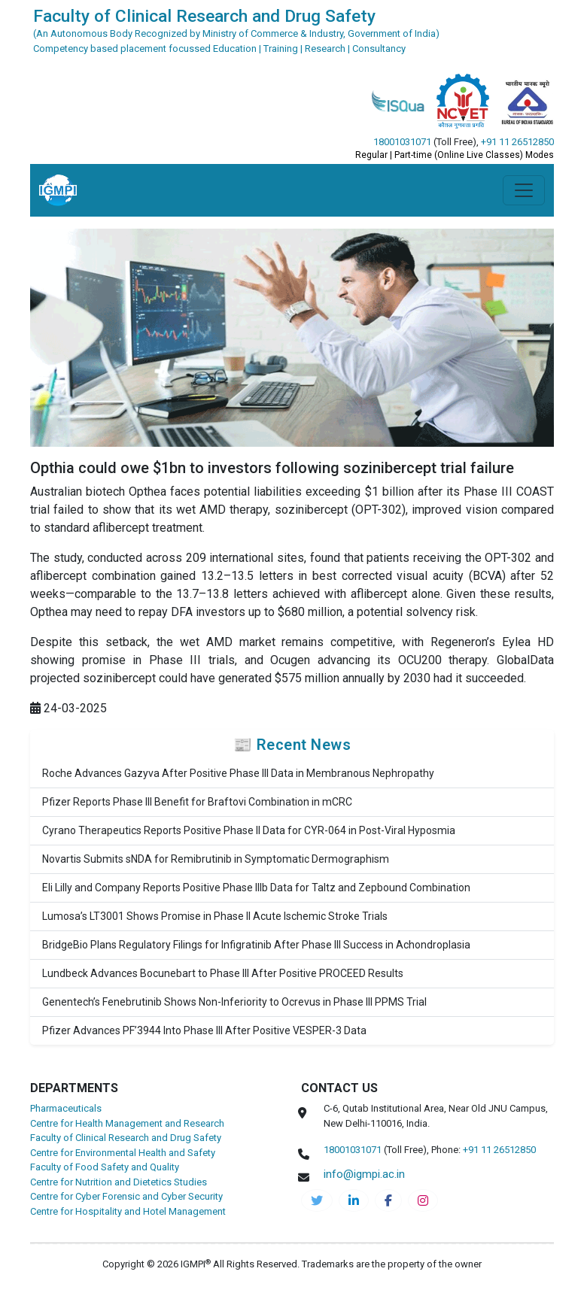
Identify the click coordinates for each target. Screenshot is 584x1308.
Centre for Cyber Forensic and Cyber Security (126, 1196)
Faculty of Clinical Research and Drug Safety (125, 1137)
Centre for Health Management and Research (127, 1123)
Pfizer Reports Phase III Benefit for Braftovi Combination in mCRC (197, 802)
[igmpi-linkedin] (354, 1200)
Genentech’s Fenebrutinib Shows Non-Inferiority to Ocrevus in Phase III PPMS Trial (234, 1002)
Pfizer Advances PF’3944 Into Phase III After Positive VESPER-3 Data (204, 1030)
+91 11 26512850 (517, 141)
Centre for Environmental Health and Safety (122, 1152)
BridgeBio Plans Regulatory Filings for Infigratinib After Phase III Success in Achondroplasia (256, 945)
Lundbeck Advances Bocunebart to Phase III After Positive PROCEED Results (222, 973)
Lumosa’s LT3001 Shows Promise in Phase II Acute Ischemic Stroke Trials (215, 916)
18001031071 (402, 141)
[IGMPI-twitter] (317, 1200)
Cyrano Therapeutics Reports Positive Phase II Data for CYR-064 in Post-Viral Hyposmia (248, 830)
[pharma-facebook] (388, 1200)
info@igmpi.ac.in (364, 1174)
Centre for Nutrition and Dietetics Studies (118, 1182)
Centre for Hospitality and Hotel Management (128, 1211)
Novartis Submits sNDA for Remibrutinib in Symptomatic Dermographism (215, 859)
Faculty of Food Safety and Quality (104, 1167)
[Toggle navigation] (524, 190)
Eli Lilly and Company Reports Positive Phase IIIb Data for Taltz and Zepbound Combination (256, 888)
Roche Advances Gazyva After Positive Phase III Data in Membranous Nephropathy (238, 773)
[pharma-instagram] (423, 1200)
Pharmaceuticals (66, 1108)
